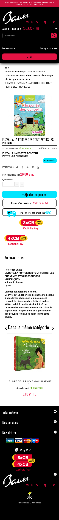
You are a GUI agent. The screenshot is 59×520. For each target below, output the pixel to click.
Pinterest (32, 167)
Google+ (27, 167)
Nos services (10, 422)
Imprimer (38, 167)
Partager (22, 167)
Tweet (17, 167)
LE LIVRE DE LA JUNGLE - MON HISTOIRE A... (29, 382)
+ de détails (50, 160)
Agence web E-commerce (29, 503)
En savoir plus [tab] (14, 257)
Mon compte (8, 48)
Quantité (8, 179)
